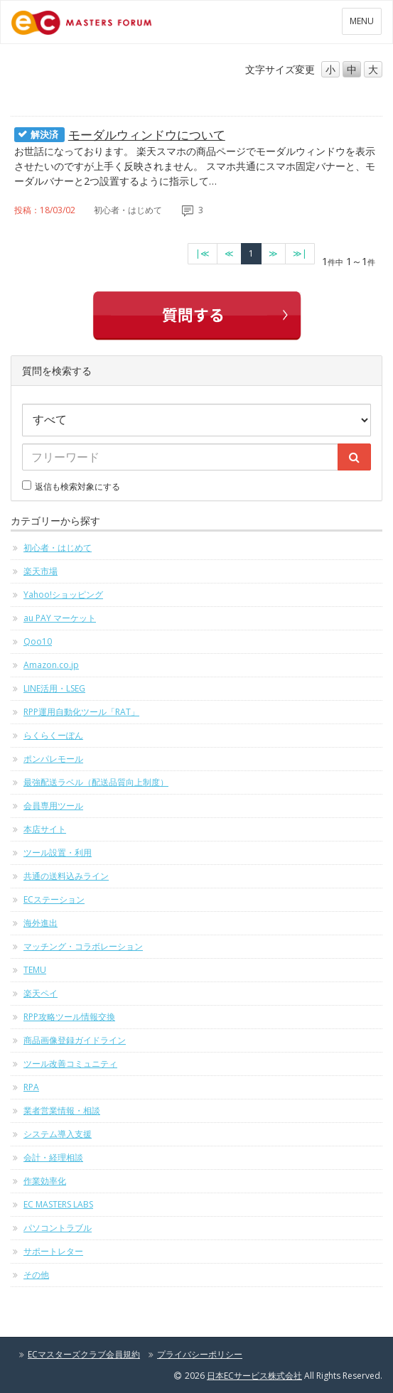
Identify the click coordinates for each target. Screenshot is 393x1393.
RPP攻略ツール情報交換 (69, 1017)
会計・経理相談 (53, 1157)
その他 (36, 1275)
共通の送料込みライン (66, 876)
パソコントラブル (57, 1228)
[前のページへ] (229, 253)
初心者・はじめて (57, 548)
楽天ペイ (40, 993)
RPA (31, 1087)
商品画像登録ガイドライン (74, 1040)
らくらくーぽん (53, 735)
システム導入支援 (57, 1134)
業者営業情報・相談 (61, 1110)
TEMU (34, 970)
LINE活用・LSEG (54, 688)
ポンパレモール (53, 759)
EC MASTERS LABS (58, 1204)
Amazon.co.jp (51, 665)
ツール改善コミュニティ (70, 1064)
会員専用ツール (53, 806)
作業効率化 (44, 1181)
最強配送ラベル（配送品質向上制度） (95, 782)
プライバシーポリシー (199, 1354)
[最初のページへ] (202, 253)
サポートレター (53, 1251)
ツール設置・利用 (57, 852)
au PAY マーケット (59, 618)
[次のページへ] (273, 253)
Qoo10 (37, 641)
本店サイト (44, 829)
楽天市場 (40, 571)
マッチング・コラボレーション (83, 946)
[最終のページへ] (300, 253)
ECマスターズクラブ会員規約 (84, 1354)
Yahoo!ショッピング (63, 594)
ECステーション (54, 899)
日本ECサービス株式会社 (254, 1376)
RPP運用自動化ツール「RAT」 (81, 712)
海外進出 (40, 923)
